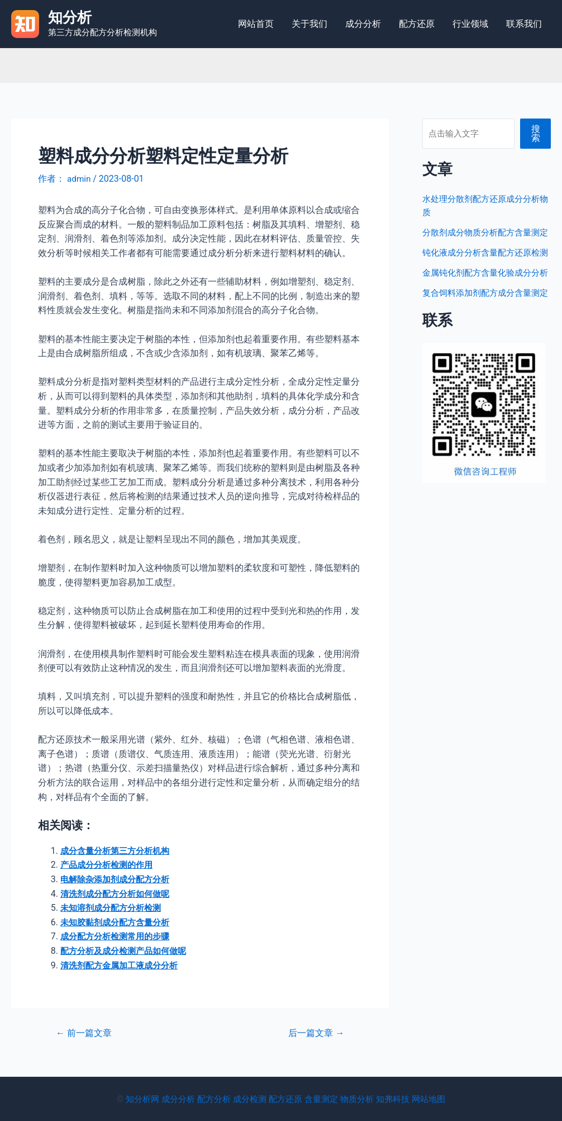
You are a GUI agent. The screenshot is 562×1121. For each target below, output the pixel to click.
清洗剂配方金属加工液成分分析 (122, 965)
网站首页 (256, 23)
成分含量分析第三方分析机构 (118, 850)
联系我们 (524, 23)
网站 (428, 1099)
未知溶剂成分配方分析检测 (114, 907)
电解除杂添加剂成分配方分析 (118, 879)
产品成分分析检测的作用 (109, 864)
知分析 (70, 17)
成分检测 (247, 1099)
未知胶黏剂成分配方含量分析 (118, 922)
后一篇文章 (314, 1033)
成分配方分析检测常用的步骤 (118, 936)
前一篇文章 (86, 1033)
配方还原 (417, 23)
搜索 (535, 133)
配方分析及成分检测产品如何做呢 (127, 950)
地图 (446, 1099)
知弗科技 (399, 1099)
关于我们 (309, 23)
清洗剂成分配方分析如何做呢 (118, 893)
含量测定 (323, 1099)
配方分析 (209, 1099)
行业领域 (470, 23)
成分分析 (363, 23)
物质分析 (361, 1099)
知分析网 (133, 1099)
